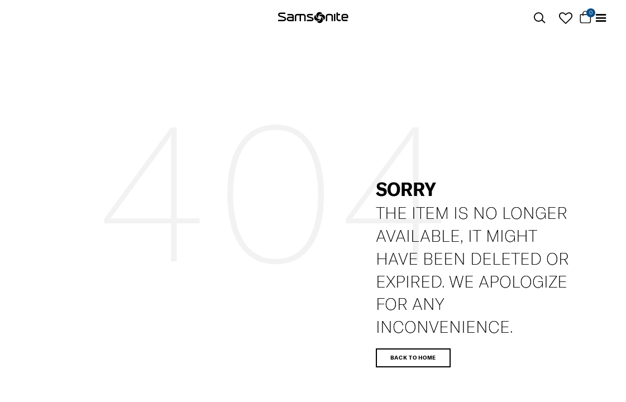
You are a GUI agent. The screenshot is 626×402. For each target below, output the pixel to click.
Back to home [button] (413, 357)
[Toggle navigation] (600, 18)
